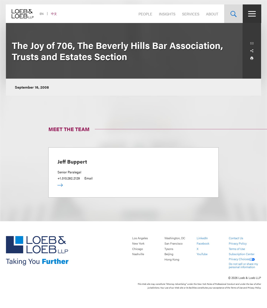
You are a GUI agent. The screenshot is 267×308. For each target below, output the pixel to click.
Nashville (138, 254)
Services (190, 14)
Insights (167, 14)
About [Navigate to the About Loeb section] (212, 14)
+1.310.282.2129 (68, 178)
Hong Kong (171, 259)
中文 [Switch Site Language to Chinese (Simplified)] (54, 13)
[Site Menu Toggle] (252, 13)
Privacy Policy (238, 243)
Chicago (137, 249)
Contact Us (236, 238)
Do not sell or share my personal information (243, 265)
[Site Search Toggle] (233, 13)
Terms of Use (237, 249)
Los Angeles (140, 238)
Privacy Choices (242, 259)
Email (88, 178)
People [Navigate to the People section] (145, 14)
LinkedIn (202, 238)
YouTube (202, 254)
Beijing (168, 254)
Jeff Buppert (72, 161)
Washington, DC (174, 238)
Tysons (168, 249)
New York (138, 243)
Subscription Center (241, 254)
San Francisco (173, 243)
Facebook (203, 243)
